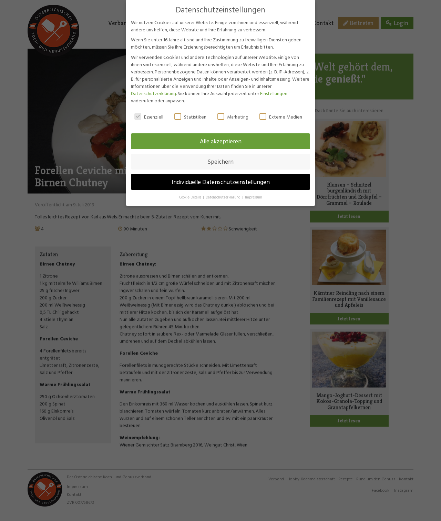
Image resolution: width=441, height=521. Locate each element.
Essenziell (148, 109)
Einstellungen (273, 86)
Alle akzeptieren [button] (221, 134)
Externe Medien (280, 109)
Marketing (232, 109)
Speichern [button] (220, 154)
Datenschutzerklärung (153, 86)
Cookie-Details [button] (190, 190)
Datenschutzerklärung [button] (224, 190)
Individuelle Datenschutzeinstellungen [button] (221, 175)
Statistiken (190, 109)
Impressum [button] (253, 190)
